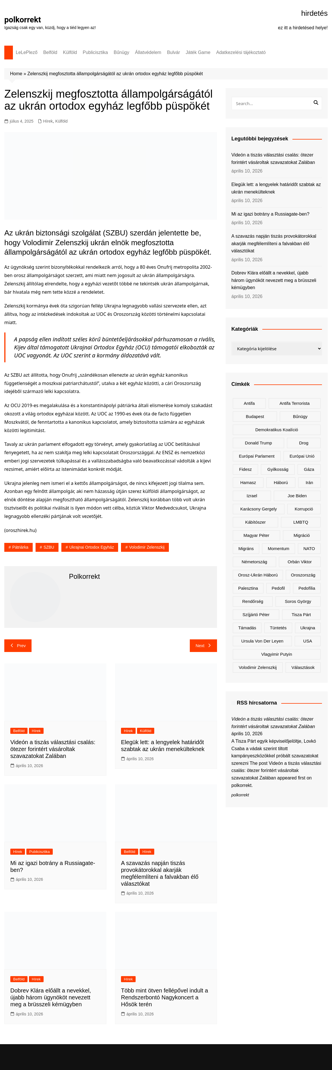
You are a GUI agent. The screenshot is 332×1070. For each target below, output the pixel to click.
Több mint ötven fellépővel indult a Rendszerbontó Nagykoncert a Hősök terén (164, 997)
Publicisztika (95, 52)
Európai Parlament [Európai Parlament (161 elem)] (256, 456)
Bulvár (173, 52)
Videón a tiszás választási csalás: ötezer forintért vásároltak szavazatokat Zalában (52, 749)
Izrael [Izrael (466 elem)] (252, 495)
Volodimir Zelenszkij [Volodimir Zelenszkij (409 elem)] (258, 667)
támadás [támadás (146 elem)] (247, 627)
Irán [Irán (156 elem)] (309, 482)
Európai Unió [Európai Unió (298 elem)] (302, 456)
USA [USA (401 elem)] (307, 640)
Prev (18, 645)
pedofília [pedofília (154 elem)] (306, 588)
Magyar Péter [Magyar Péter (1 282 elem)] (256, 535)
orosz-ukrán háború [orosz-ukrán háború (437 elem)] (258, 574)
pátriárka (20, 547)
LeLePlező (27, 52)
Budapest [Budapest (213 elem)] (255, 416)
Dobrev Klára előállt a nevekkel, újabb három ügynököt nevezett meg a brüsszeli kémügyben (50, 997)
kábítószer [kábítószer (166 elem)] (255, 522)
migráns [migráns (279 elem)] (246, 548)
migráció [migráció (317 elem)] (302, 535)
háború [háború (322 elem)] (281, 482)
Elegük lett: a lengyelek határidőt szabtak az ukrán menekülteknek (276, 188)
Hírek (48, 121)
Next (203, 645)
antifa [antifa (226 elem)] (249, 403)
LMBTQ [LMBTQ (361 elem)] (300, 522)
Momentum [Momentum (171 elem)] (278, 548)
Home (16, 73)
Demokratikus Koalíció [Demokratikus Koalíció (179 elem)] (276, 429)
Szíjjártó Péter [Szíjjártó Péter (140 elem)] (256, 614)
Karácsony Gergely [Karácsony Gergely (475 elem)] (258, 508)
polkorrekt (23, 19)
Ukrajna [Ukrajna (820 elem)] (307, 627)
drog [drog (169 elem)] (303, 442)
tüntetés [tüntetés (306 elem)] (278, 627)
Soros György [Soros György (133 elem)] (298, 601)
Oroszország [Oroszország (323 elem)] (303, 574)
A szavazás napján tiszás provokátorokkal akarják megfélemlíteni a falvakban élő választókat (273, 243)
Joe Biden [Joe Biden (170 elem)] (297, 495)
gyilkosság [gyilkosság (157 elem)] (277, 469)
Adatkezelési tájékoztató (241, 52)
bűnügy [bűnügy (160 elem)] (300, 416)
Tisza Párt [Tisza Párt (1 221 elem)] (301, 614)
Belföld (50, 52)
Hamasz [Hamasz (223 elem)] (248, 482)
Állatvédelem (148, 52)
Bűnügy (121, 52)
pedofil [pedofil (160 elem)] (278, 588)
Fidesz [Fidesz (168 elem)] (245, 469)
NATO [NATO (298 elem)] (309, 548)
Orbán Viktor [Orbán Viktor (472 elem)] (300, 561)
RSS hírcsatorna (257, 703)
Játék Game (198, 52)
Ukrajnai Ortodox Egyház (91, 547)
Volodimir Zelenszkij (147, 547)
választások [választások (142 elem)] (303, 667)
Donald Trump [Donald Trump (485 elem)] (258, 442)
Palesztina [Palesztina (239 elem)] (248, 588)
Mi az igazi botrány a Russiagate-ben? (270, 214)
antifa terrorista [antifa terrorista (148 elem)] (295, 403)
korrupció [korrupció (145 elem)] (304, 508)
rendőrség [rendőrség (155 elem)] (252, 601)
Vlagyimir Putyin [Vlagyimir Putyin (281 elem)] (276, 654)
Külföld (70, 52)
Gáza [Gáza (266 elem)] (309, 469)
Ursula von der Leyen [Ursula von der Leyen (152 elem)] (262, 640)
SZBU (49, 547)
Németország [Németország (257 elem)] (254, 561)
